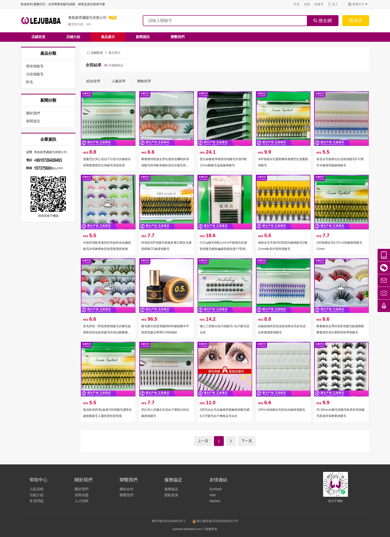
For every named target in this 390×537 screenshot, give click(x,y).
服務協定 (171, 489)
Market (214, 501)
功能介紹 (37, 495)
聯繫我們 (178, 37)
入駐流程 (37, 489)
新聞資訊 (143, 37)
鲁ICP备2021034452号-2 (168, 521)
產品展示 (108, 37)
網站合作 (127, 489)
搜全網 (322, 20)
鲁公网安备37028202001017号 (215, 521)
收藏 (318, 4)
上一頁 (203, 441)
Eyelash (215, 489)
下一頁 (247, 441)
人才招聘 (82, 501)
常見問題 (37, 501)
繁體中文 (358, 4)
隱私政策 (171, 495)
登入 (332, 4)
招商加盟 (82, 495)
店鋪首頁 (38, 37)
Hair (212, 495)
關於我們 (82, 489)
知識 (307, 4)
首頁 (296, 4)
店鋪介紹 (73, 37)
